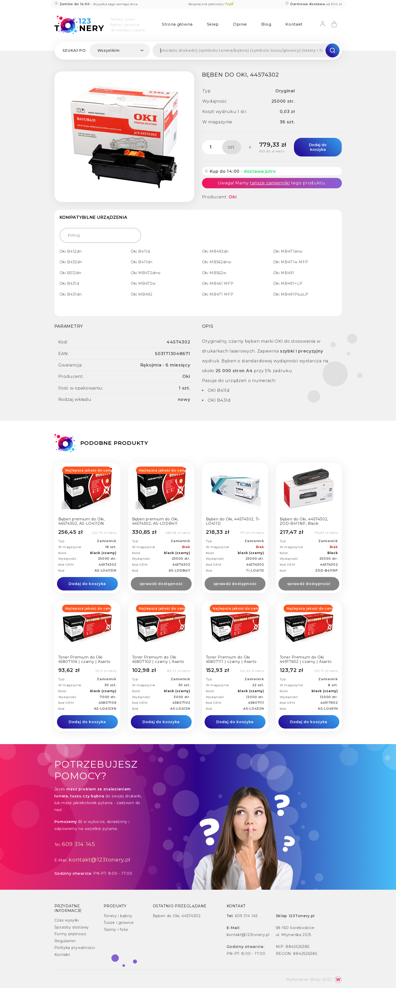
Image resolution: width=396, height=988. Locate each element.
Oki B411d (140, 251)
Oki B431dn (71, 294)
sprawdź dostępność (161, 583)
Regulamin (65, 941)
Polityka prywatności (74, 947)
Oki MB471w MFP (290, 262)
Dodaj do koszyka (318, 147)
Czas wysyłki (66, 920)
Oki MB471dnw (288, 251)
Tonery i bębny (118, 916)
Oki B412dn (71, 251)
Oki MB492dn (215, 251)
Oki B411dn (142, 262)
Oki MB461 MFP (218, 283)
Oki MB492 (142, 294)
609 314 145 (78, 844)
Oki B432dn (71, 262)
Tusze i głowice (119, 922)
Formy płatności (70, 934)
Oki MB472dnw (146, 273)
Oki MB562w (214, 273)
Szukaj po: (74, 50)
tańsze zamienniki (270, 183)
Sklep (213, 24)
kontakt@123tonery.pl (100, 859)
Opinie (240, 24)
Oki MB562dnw (216, 262)
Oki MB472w (143, 283)
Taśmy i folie (116, 929)
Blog (266, 24)
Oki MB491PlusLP (291, 294)
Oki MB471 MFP (218, 294)
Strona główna (177, 24)
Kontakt (294, 24)
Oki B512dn (70, 273)
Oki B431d (69, 283)
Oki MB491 (283, 273)
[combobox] (120, 50)
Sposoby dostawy (71, 927)
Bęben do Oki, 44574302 (177, 916)
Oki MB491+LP (288, 283)
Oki (232, 196)
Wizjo (315, 979)
